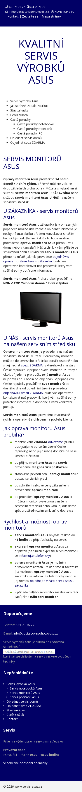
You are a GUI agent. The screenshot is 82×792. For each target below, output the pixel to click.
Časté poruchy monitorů (34, 129)
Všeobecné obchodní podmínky (25, 763)
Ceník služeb (19, 115)
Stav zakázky (19, 110)
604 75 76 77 (37, 7)
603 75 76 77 (17, 7)
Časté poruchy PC (29, 133)
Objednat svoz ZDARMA (27, 142)
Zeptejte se (30, 16)
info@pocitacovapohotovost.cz (29, 12)
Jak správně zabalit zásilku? (29, 106)
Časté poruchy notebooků (35, 124)
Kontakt (13, 16)
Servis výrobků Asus (24, 101)
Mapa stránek (51, 16)
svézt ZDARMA (32, 365)
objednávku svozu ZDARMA (23, 393)
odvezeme (55, 442)
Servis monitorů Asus (25, 693)
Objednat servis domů (26, 138)
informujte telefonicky (34, 555)
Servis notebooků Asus (26, 688)
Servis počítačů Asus (24, 697)
